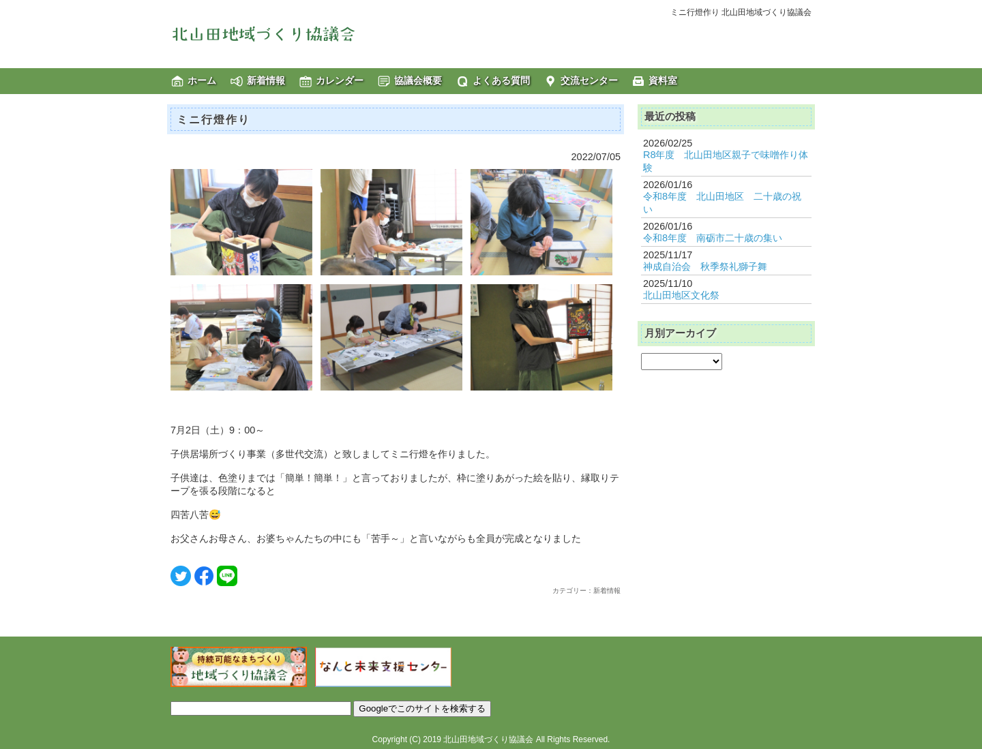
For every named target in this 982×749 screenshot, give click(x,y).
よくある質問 (501, 80)
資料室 (663, 80)
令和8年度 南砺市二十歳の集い (712, 237)
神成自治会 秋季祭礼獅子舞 (705, 266)
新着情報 (266, 80)
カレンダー (339, 80)
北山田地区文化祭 (681, 295)
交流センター (589, 80)
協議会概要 (418, 80)
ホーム (202, 80)
